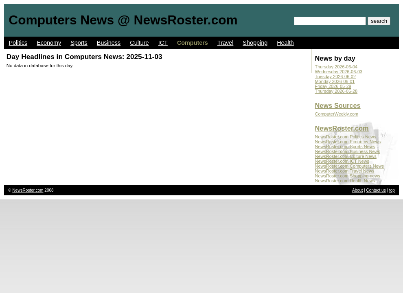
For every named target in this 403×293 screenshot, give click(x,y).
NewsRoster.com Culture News (346, 156)
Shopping (255, 42)
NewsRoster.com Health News (345, 180)
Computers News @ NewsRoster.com (123, 20)
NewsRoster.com (342, 128)
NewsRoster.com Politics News (346, 136)
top (392, 190)
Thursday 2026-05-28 (336, 91)
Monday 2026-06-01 (335, 81)
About (357, 190)
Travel (225, 42)
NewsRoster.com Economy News (348, 141)
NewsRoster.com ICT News (342, 161)
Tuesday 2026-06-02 (335, 76)
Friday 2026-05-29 (333, 86)
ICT (163, 42)
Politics (18, 42)
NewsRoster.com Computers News (349, 166)
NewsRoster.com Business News (347, 151)
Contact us (376, 190)
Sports (79, 42)
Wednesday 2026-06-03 (339, 71)
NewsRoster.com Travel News (345, 170)
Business (108, 42)
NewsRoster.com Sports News (345, 146)
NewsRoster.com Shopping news (348, 175)
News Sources (338, 105)
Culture (139, 42)
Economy (49, 42)
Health (285, 42)
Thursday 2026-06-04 (336, 66)
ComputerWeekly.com (337, 114)
